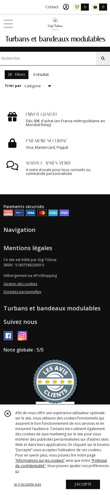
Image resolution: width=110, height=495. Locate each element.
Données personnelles (22, 291)
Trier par (13, 85)
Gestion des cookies (20, 283)
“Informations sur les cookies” (40, 460)
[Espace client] (66, 7)
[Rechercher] (103, 58)
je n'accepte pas (27, 484)
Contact (51, 6)
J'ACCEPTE (83, 484)
